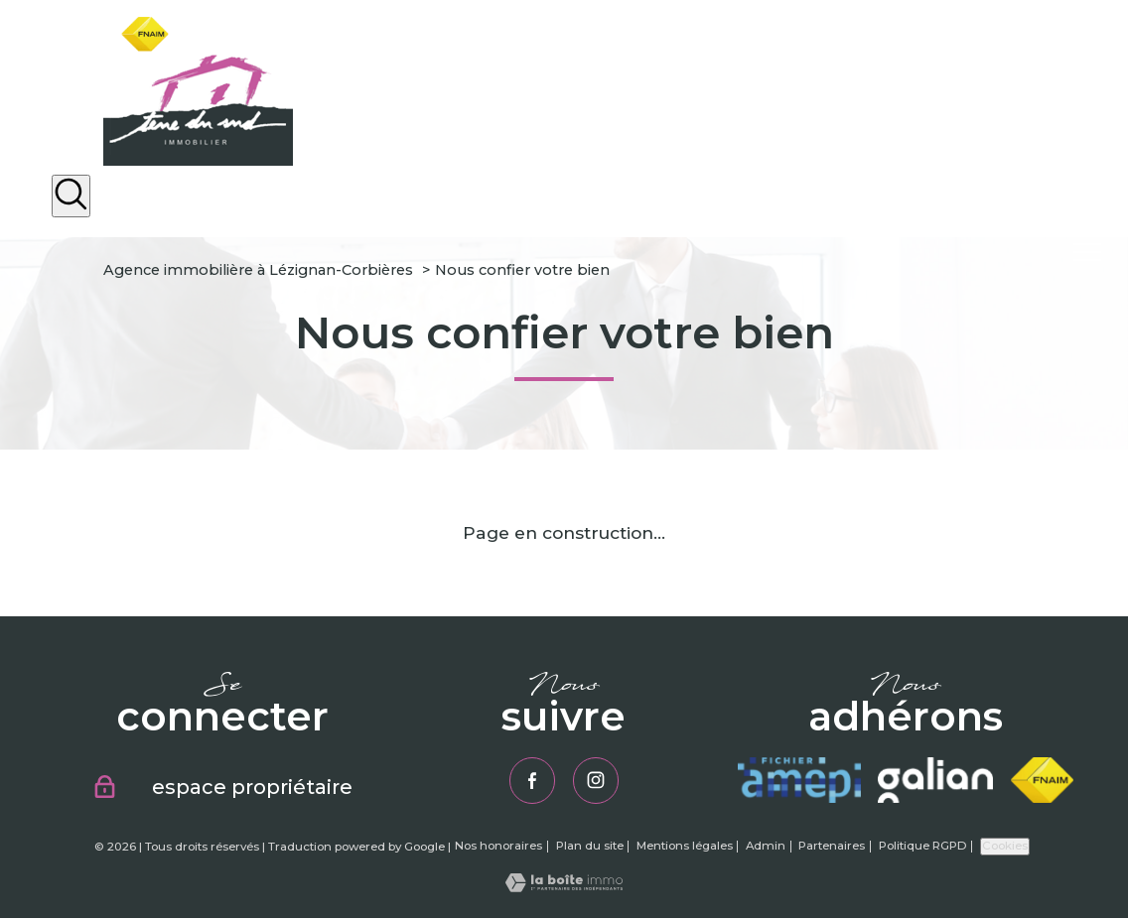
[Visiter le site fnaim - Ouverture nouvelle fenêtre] (1042, 780)
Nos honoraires (498, 847)
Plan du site (590, 847)
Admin (765, 847)
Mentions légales (684, 847)
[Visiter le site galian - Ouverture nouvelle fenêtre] (935, 780)
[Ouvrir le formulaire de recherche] (71, 196)
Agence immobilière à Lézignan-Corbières (258, 270)
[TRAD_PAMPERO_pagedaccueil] (197, 159)
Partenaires (831, 847)
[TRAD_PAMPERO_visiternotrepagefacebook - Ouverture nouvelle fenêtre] (531, 781)
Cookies (1005, 847)
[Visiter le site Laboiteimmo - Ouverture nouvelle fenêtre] (564, 887)
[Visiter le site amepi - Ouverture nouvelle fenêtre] (799, 780)
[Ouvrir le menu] (1096, 252)
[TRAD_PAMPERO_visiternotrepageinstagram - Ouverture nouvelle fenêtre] (597, 781)
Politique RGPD (923, 847)
